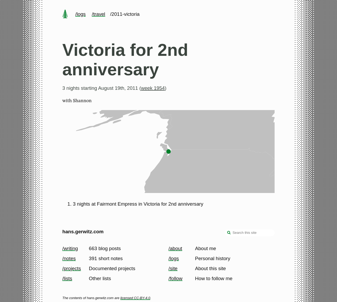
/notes (69, 258)
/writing (70, 248)
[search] (229, 233)
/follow (175, 278)
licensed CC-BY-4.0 (135, 298)
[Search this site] (250, 232)
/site (172, 268)
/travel (98, 14)
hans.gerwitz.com (83, 231)
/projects (71, 268)
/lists (67, 278)
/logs (80, 14)
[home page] (65, 14)
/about (175, 248)
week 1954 (153, 88)
